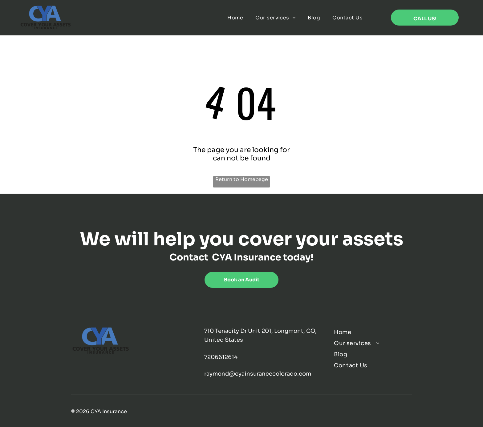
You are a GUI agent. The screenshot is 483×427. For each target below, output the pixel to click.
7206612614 (221, 357)
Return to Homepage (241, 179)
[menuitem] (235, 17)
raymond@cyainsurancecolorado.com (257, 373)
